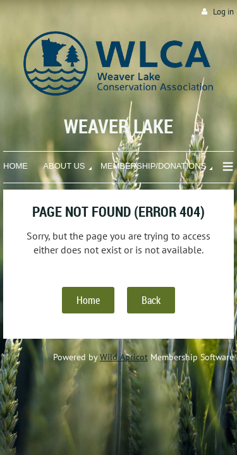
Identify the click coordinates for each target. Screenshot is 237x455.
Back (151, 300)
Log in (223, 11)
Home (88, 300)
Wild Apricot (124, 357)
